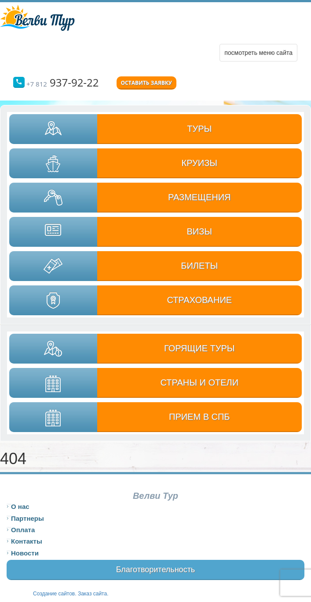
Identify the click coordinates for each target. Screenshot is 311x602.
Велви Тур (155, 496)
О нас (20, 506)
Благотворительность (155, 569)
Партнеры (27, 518)
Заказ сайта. (93, 594)
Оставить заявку (146, 83)
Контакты (26, 541)
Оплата (23, 530)
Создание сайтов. (55, 594)
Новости (25, 553)
